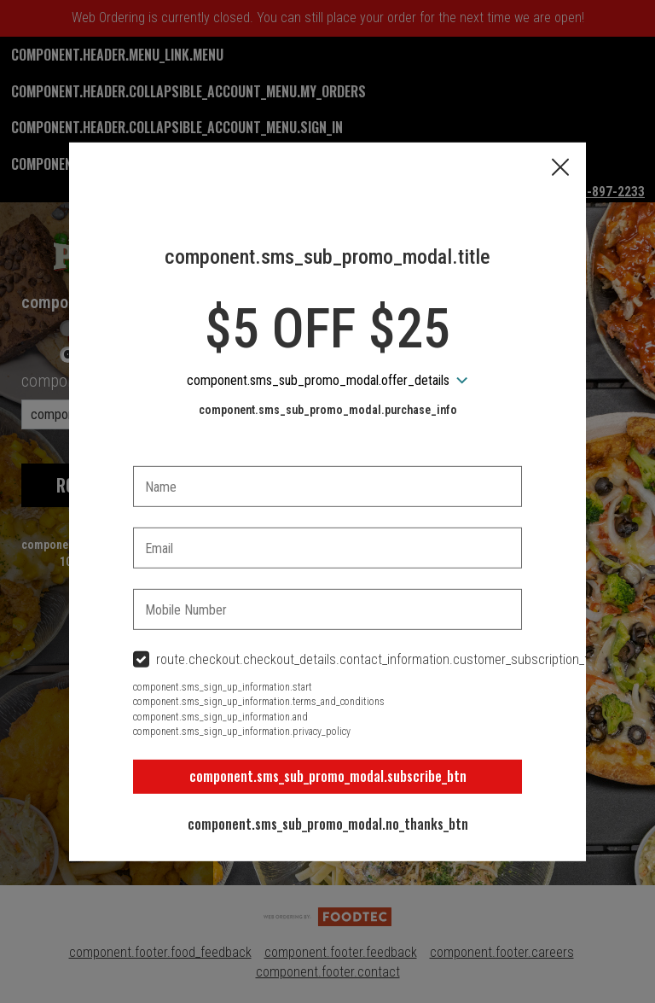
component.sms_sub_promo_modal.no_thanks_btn (328, 823)
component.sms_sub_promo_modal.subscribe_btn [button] (328, 776)
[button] (560, 168)
